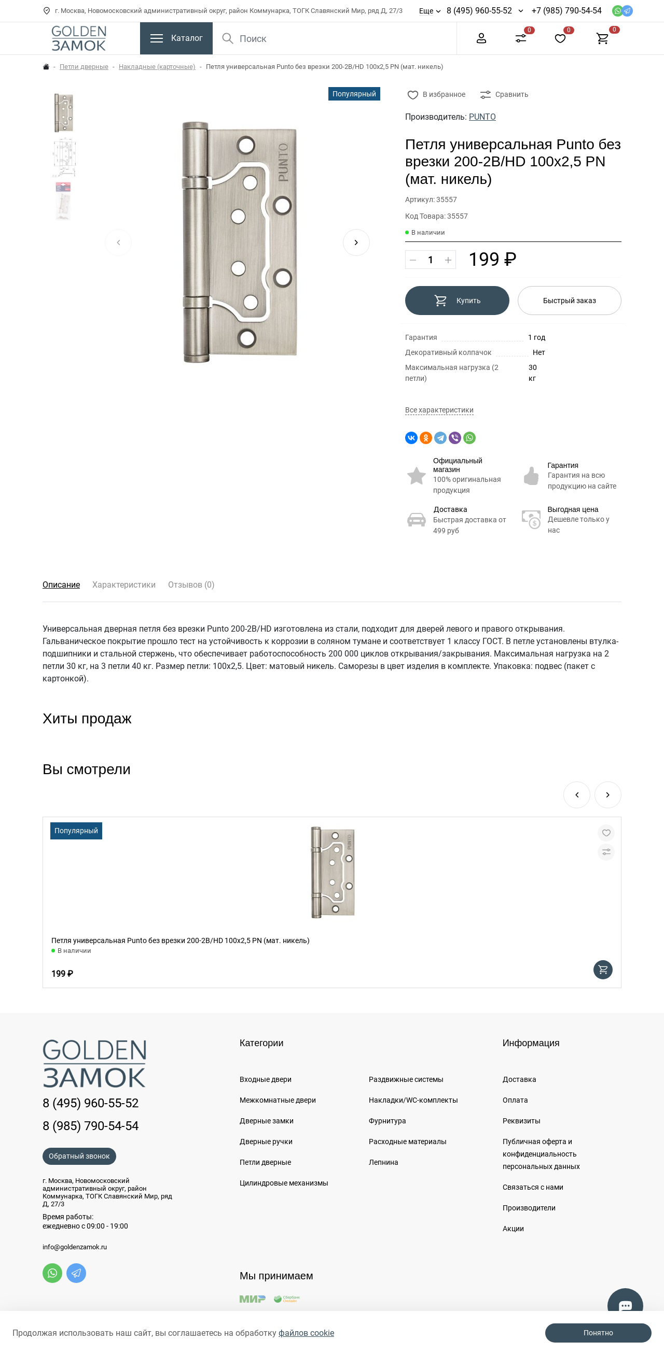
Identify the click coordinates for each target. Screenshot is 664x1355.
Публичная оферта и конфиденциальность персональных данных (541, 1154)
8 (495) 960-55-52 (479, 11)
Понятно (598, 1333)
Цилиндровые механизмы (284, 1183)
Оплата (515, 1100)
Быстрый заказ (569, 300)
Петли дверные (84, 66)
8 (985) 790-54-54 (91, 1126)
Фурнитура (387, 1121)
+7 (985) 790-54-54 (567, 11)
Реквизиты (522, 1121)
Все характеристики (439, 410)
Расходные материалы (408, 1141)
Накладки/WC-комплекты (413, 1100)
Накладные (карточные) (157, 66)
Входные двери (266, 1079)
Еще (426, 11)
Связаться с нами (533, 1187)
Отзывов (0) (191, 585)
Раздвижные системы (406, 1079)
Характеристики (124, 585)
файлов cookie (306, 1333)
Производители (529, 1208)
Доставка (450, 509)
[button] (356, 242)
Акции (513, 1228)
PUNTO (482, 117)
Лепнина (383, 1162)
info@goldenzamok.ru (75, 1247)
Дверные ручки (266, 1141)
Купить (457, 300)
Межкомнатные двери (278, 1100)
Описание (61, 585)
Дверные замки (267, 1121)
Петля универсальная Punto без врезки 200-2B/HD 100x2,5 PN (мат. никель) (180, 940)
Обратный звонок (79, 1156)
